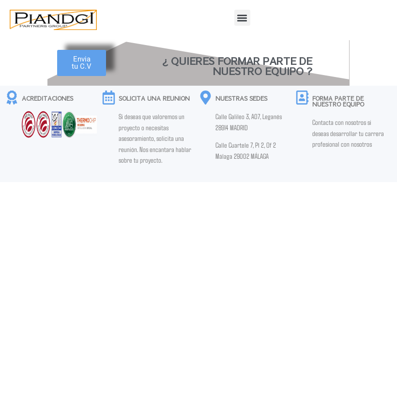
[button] (242, 18)
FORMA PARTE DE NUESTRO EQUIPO (338, 101)
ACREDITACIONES (47, 98)
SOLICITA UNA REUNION (154, 98)
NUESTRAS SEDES (241, 98)
